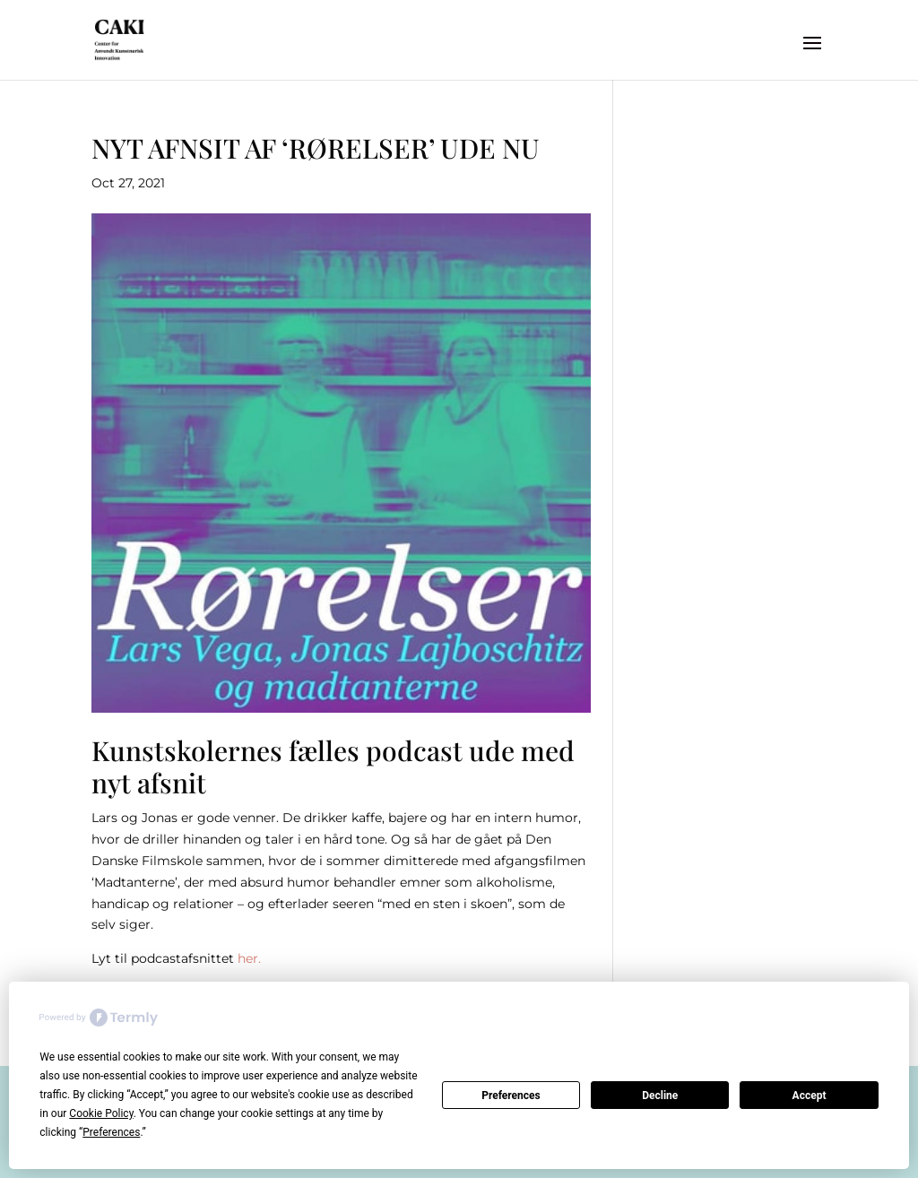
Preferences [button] (111, 1132)
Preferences (511, 1095)
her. (249, 958)
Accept (809, 1095)
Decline (660, 1095)
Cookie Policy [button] (101, 1113)
